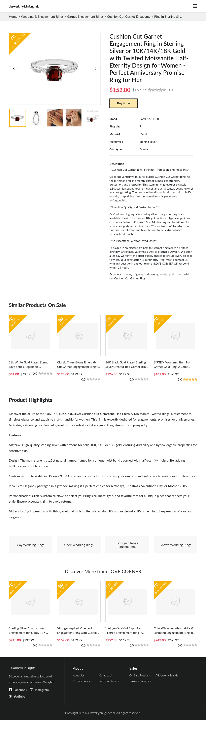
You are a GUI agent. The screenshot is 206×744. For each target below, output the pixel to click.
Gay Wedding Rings (30, 556)
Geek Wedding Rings (79, 556)
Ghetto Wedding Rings (175, 556)
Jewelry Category (140, 708)
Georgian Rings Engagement (127, 556)
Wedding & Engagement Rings (42, 16)
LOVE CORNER (149, 118)
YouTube (19, 720)
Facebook (20, 713)
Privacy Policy (82, 708)
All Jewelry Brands (168, 700)
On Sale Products (140, 700)
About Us (79, 700)
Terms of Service (110, 708)
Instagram (42, 713)
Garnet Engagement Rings (85, 16)
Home (13, 16)
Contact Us (106, 700)
